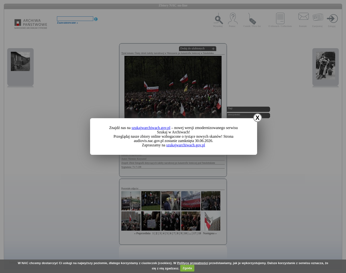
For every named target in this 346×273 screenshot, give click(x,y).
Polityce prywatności (192, 263)
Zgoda (187, 268)
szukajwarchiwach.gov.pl (150, 128)
